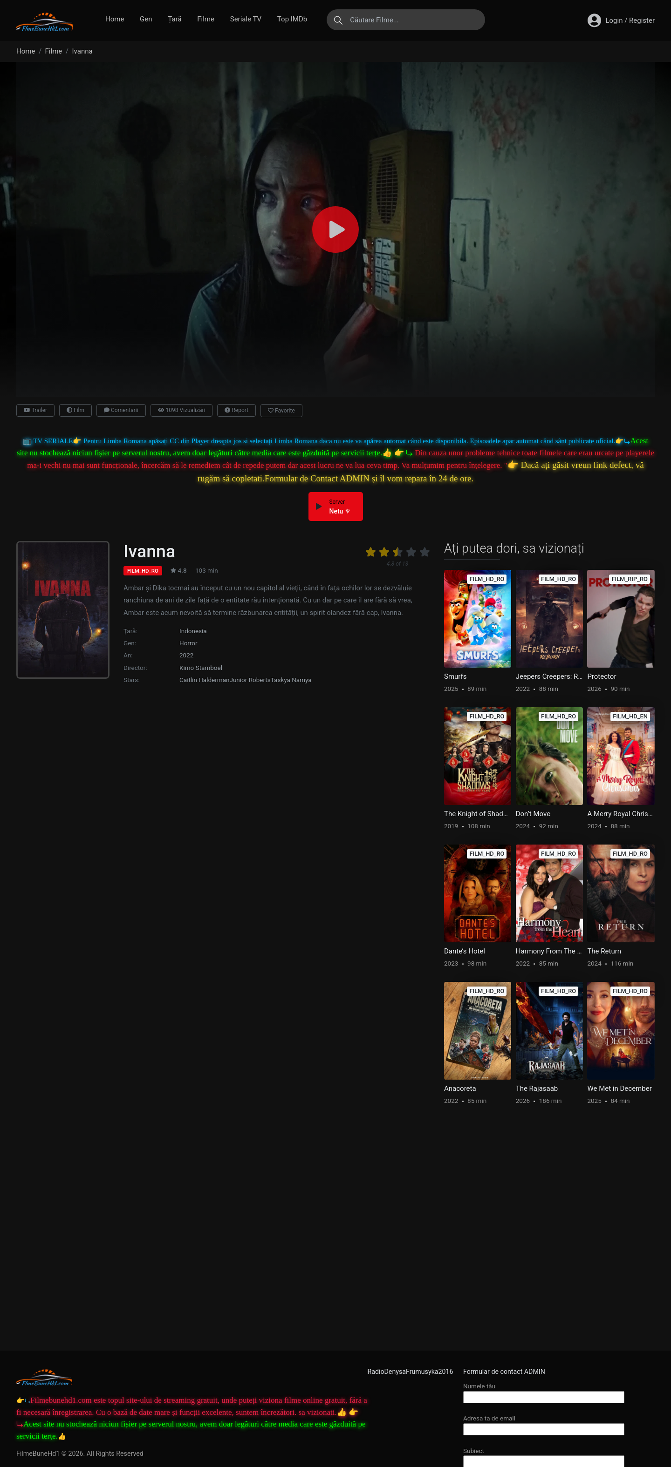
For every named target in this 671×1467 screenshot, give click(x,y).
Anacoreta (460, 1088)
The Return (604, 951)
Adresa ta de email (543, 1423)
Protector (601, 676)
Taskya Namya (291, 679)
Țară (174, 19)
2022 (186, 655)
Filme (205, 19)
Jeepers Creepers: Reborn (549, 676)
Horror (188, 643)
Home (114, 19)
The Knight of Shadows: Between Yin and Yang (477, 814)
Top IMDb (292, 19)
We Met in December (619, 1088)
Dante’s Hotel (464, 951)
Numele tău (543, 1391)
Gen (146, 19)
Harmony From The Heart (549, 951)
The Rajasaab (537, 1088)
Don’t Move (533, 814)
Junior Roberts (249, 679)
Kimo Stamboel (200, 667)
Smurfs (455, 676)
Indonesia (193, 631)
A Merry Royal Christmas (620, 814)
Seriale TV (245, 19)
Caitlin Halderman (204, 679)
